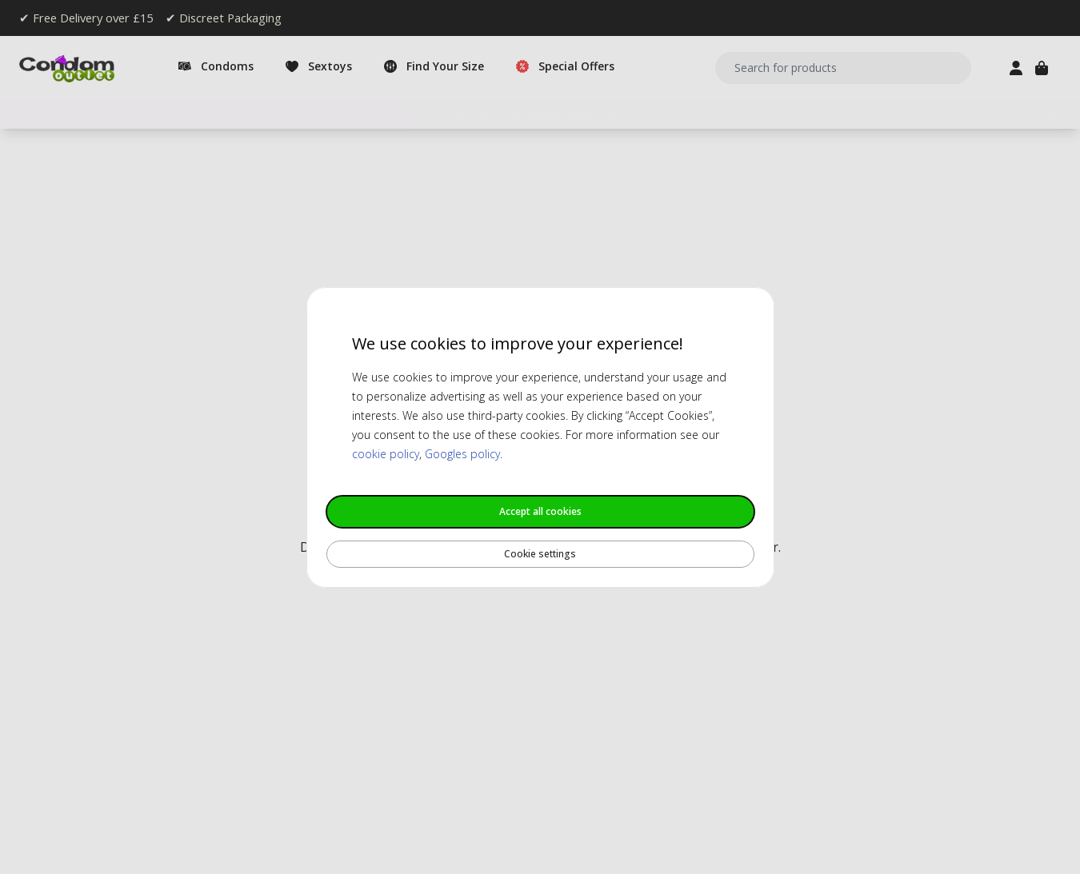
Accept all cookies (540, 511)
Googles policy (462, 453)
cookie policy (385, 453)
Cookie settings (540, 554)
